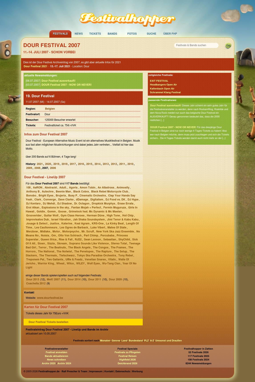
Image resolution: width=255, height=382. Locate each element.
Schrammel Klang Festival (165, 92)
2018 (65, 164)
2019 (56, 164)
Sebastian (109, 239)
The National (46, 251)
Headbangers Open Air (163, 84)
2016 (81, 164)
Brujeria (61, 195)
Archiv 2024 (64, 363)
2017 (73, 164)
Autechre (47, 191)
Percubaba (107, 235)
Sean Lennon (92, 239)
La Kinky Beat (115, 223)
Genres (116, 340)
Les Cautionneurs (45, 227)
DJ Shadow (64, 203)
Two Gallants (54, 259)
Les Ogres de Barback (74, 227)
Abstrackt (51, 187)
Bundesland (136, 340)
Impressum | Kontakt (101, 371)
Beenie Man (63, 191)
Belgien (50, 108)
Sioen (41, 243)
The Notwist (64, 251)
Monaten (105, 340)
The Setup (120, 251)
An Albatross (106, 187)
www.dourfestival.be (50, 298)
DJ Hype (133, 199)
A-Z (152, 340)
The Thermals (48, 255)
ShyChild (124, 239)
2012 (114, 164)
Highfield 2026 (127, 359)
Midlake (45, 231)
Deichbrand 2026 (127, 363)
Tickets (95, 33)
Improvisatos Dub (37, 219)
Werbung (137, 371)
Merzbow (32, 231)
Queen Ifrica (48, 239)
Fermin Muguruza (114, 207)
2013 (106, 164)
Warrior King (46, 263)
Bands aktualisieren (56, 356)
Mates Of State (116, 227)
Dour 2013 (32, 279)
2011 (122, 164)
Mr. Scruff (88, 231)
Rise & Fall (65, 239)
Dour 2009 (115, 279)
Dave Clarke (66, 199)
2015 (89, 164)
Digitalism (96, 199)
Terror (42, 247)
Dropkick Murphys (103, 203)
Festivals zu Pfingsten (127, 352)
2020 (48, 164)
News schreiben (56, 359)
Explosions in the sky (55, 207)
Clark (37, 199)
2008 (37, 168)
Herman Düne (95, 215)
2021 (40, 164)
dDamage (82, 199)
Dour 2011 (94, 279)
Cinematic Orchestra (93, 195)
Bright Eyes (45, 195)
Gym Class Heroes (72, 215)
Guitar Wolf (51, 215)
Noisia (45, 235)
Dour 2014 (74, 279)
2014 (97, 164)
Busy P (72, 195)
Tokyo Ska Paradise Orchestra (96, 255)
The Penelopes (84, 251)
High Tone (113, 215)
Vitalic (112, 259)
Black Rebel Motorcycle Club (109, 191)
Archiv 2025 (48, 363)
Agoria (73, 187)
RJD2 (78, 239)
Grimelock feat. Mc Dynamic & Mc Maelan (95, 211)
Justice (54, 223)
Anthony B (33, 191)
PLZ (146, 340)
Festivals (60, 33)
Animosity (122, 187)
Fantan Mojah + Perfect (86, 207)
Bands (112, 33)
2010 (130, 164)
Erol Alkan (32, 207)
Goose (62, 211)
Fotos (132, 33)
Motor (56, 231)
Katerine (66, 223)
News (79, 33)
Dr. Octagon (81, 203)
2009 (29, 168)
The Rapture (104, 251)
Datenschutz (122, 371)
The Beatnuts (57, 247)
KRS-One (98, 223)
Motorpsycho (70, 231)
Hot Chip (127, 215)
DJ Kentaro (33, 203)
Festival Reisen (127, 356)
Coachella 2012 (36, 283)
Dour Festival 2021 (36, 66)
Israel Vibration (61, 219)
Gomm (51, 211)
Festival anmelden (56, 352)
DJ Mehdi (49, 203)
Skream (62, 243)
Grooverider (34, 215)
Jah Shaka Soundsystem (89, 219)
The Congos (100, 247)
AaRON (37, 187)
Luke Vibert (97, 227)
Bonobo (31, 195)
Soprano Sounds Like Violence (89, 243)
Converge (49, 199)
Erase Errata (125, 203)
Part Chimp (91, 235)
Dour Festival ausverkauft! (58, 80)
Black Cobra (81, 191)
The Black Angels (79, 247)
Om (53, 235)
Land (125, 340)
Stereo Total (119, 243)
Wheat (60, 263)
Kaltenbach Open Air (162, 88)
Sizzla (51, 243)
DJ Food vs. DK (115, 199)
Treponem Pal (35, 259)
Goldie (41, 211)
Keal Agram (81, 223)
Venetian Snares (95, 259)
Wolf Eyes (93, 263)
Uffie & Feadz (73, 259)
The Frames (118, 247)
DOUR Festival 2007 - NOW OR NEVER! (67, 84)
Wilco (70, 263)
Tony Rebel (125, 255)
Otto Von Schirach (70, 235)
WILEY (80, 263)
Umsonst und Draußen (168, 340)
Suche (151, 33)
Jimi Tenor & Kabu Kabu (123, 219)
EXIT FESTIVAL (159, 81)
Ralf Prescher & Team (74, 371)
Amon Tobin (87, 187)
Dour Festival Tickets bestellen (48, 322)
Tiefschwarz (67, 255)
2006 (53, 168)
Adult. (63, 187)
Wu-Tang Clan (111, 263)
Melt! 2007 (53, 279)
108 (28, 187)
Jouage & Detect (37, 223)
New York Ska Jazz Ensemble (115, 231)
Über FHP (170, 33)
